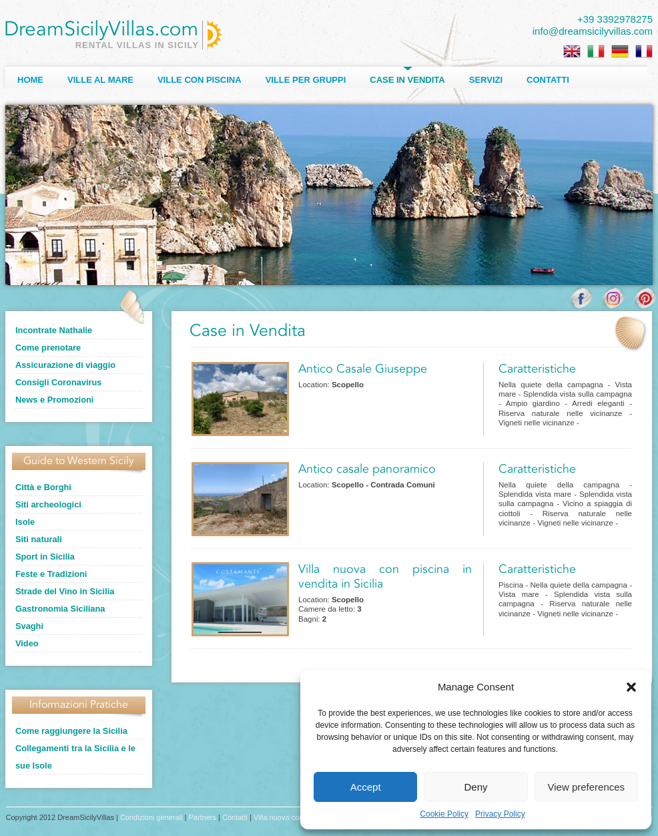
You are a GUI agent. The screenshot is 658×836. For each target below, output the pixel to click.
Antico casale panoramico (367, 469)
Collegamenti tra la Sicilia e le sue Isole (75, 757)
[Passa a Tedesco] (620, 51)
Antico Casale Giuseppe (362, 369)
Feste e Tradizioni (51, 574)
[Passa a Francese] (644, 51)
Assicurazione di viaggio (65, 365)
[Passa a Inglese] (572, 51)
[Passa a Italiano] (596, 51)
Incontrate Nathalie (53, 330)
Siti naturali (38, 539)
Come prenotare (48, 348)
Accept (365, 787)
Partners (202, 817)
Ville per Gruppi (306, 80)
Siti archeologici (48, 504)
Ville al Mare (100, 80)
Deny (475, 787)
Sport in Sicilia (45, 557)
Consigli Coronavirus (58, 382)
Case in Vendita (407, 80)
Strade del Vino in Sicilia (64, 591)
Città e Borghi (43, 487)
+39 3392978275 (615, 19)
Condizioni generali (151, 817)
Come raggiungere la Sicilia (71, 731)
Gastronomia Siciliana (60, 609)
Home (30, 80)
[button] (631, 687)
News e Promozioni (54, 400)
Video (27, 643)
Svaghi (29, 626)
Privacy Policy (500, 814)
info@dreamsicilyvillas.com (593, 31)
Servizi (486, 80)
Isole (25, 522)
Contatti (548, 80)
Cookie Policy (444, 814)
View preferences (586, 787)
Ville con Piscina (199, 80)
